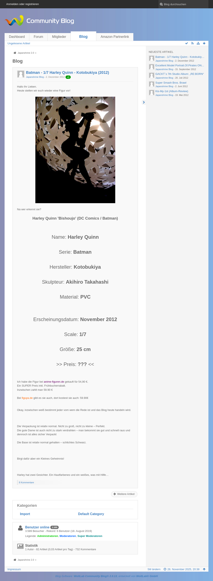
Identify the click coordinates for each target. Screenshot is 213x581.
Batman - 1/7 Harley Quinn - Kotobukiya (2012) (67, 72)
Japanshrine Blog (35, 77)
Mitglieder (59, 36)
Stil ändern (153, 569)
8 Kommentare (26, 482)
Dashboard (17, 36)
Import (25, 514)
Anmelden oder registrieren (22, 4)
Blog (83, 37)
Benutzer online (37, 527)
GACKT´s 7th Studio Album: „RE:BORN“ (179, 73)
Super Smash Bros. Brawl (170, 82)
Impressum (14, 569)
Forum (38, 36)
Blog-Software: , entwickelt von (106, 576)
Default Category (91, 514)
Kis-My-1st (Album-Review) (171, 91)
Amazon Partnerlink (115, 36)
